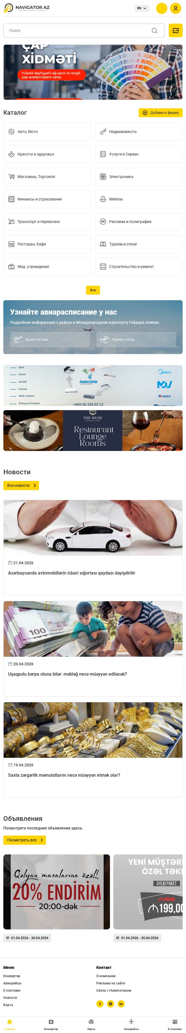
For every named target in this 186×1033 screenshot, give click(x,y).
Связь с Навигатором (113, 990)
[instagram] (110, 1003)
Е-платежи (11, 990)
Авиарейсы (12, 983)
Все (93, 290)
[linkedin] (121, 1003)
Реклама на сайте (110, 983)
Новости (10, 998)
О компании (106, 976)
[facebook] (100, 1003)
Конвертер (11, 976)
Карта (8, 1005)
